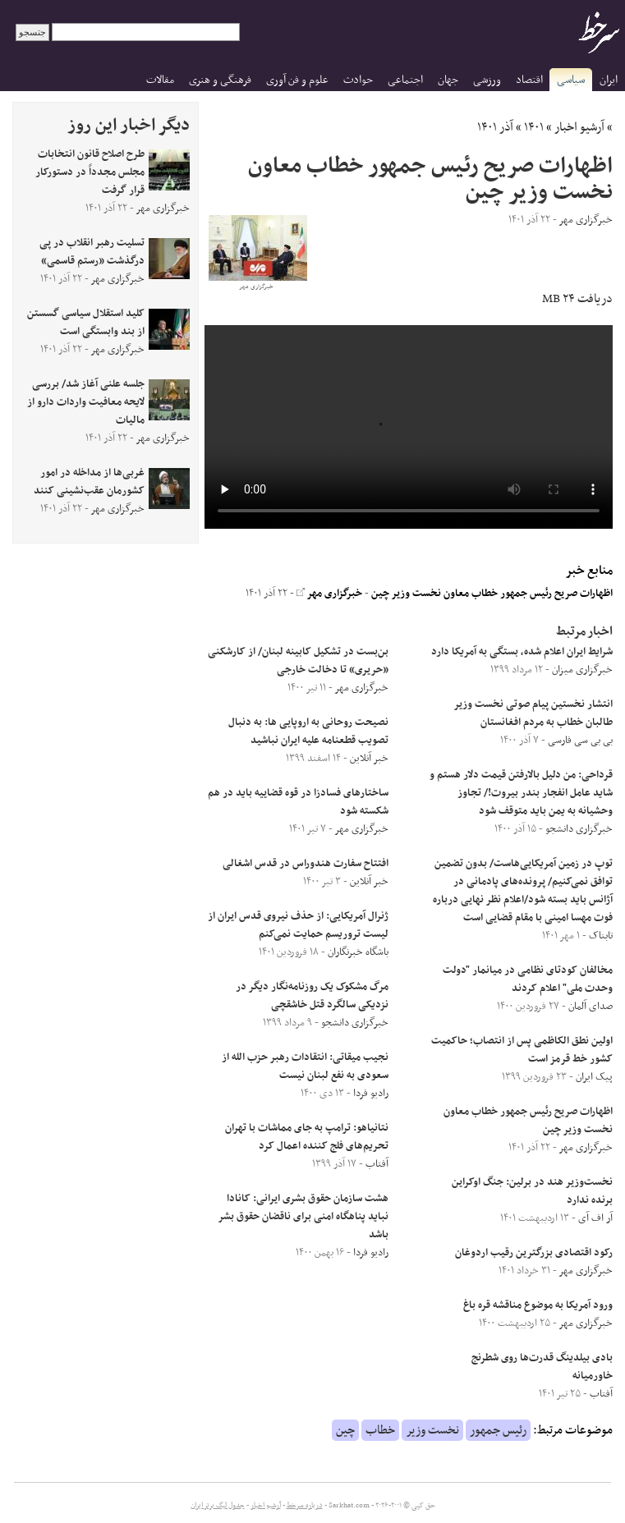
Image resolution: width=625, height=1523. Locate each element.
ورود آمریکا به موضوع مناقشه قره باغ (538, 1305)
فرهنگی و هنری (220, 80)
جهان (448, 80)
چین (345, 1430)
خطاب (380, 1430)
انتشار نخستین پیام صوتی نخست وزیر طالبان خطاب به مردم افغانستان (533, 713)
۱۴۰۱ (534, 127)
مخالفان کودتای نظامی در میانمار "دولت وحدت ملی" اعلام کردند (528, 979)
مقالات (160, 80)
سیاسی (571, 80)
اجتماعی (405, 80)
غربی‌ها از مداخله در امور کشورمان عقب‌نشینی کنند (89, 482)
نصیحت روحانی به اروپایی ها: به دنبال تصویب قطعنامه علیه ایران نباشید (308, 731)
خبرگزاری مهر (329, 594)
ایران (609, 80)
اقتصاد (529, 80)
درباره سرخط (305, 1505)
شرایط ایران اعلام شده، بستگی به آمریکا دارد (522, 652)
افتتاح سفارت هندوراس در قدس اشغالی (305, 864)
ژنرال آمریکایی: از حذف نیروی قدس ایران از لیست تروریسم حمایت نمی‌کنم (298, 925)
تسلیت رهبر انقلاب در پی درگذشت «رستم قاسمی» (92, 252)
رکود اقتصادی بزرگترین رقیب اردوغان (534, 1253)
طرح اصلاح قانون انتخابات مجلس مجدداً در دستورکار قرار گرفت (90, 172)
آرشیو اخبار (579, 127)
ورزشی (487, 80)
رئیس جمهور (498, 1430)
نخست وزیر (432, 1430)
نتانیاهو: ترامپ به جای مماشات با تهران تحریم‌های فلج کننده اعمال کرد (306, 1137)
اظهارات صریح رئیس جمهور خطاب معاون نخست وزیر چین (492, 594)
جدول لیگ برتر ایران (218, 1505)
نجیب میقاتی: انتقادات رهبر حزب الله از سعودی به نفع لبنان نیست (305, 1066)
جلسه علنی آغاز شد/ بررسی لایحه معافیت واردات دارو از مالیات (86, 402)
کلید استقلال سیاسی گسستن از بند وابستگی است (86, 323)
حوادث (358, 80)
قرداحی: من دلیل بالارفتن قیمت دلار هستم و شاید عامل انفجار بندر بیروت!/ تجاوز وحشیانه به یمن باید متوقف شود (521, 793)
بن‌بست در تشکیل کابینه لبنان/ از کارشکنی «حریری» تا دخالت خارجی (298, 661)
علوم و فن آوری (297, 80)
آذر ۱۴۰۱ (495, 127)
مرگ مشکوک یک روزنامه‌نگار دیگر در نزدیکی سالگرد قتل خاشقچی (312, 996)
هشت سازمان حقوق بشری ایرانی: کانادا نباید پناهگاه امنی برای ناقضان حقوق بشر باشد (303, 1217)
